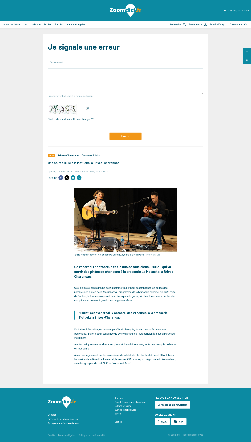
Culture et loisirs (91, 155)
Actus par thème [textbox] (11, 24)
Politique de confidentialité (92, 435)
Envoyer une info (238, 24)
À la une (36, 24)
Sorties (47, 24)
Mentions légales (66, 435)
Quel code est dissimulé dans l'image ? (70, 119)
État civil (59, 24)
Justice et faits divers (125, 410)
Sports (118, 413)
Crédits (51, 435)
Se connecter (196, 24)
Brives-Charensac (68, 155)
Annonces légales (75, 24)
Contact (52, 415)
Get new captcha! (87, 108)
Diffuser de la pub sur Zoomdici (63, 419)
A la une (119, 398)
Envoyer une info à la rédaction (63, 423)
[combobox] (15, 24)
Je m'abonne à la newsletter (172, 405)
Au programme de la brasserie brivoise (137, 292)
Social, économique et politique (130, 402)
